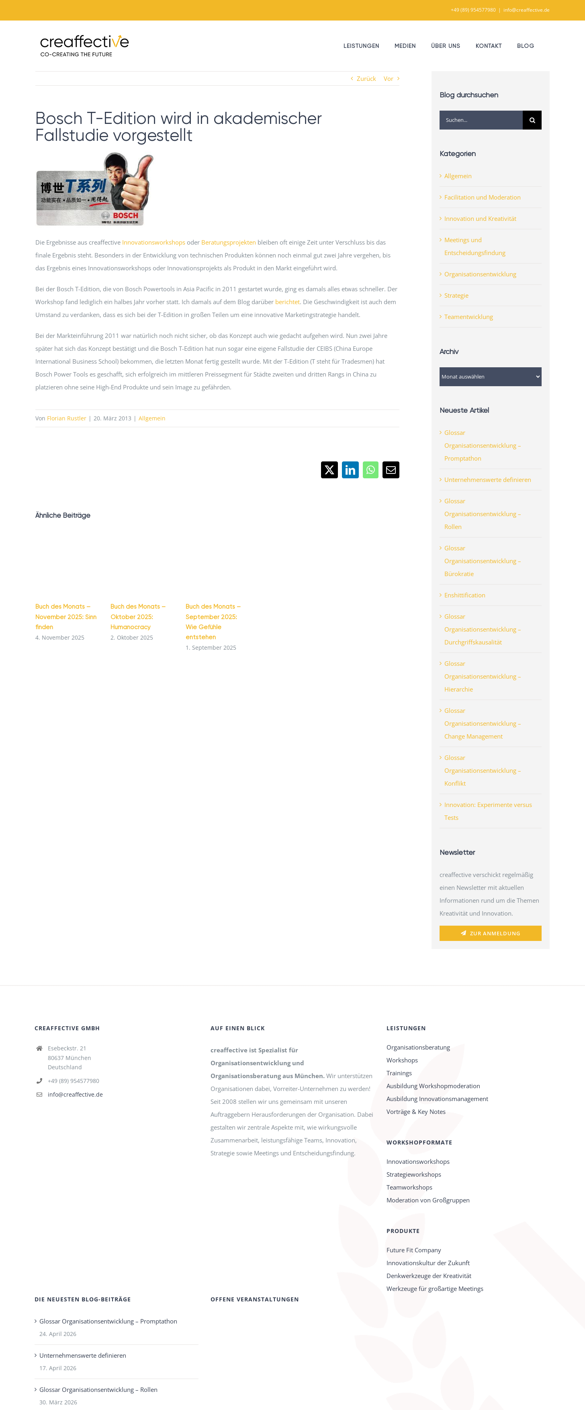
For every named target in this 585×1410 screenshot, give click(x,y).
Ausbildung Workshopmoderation (433, 1086)
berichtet (287, 302)
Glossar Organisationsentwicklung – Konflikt (482, 770)
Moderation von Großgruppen (428, 1200)
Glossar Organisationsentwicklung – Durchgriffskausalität (482, 629)
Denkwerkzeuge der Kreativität (429, 1276)
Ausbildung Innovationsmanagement (437, 1099)
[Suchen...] (481, 120)
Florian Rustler (66, 418)
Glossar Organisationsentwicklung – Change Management (482, 723)
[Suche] (532, 120)
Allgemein (152, 418)
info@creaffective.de (526, 9)
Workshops (402, 1060)
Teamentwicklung (468, 317)
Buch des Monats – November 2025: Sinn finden (65, 616)
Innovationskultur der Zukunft (428, 1263)
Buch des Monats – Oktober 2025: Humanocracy (138, 616)
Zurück (366, 78)
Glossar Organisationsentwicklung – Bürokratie (482, 561)
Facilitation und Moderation (482, 197)
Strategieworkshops (414, 1174)
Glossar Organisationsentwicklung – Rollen (482, 514)
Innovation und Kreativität (480, 218)
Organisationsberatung (418, 1047)
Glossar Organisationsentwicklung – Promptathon (482, 445)
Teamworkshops (409, 1187)
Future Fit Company (414, 1250)
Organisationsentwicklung (480, 274)
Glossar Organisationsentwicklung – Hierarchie (482, 676)
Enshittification (464, 595)
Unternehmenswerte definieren (487, 479)
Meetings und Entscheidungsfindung (474, 246)
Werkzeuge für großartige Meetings (435, 1288)
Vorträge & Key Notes (416, 1111)
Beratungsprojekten (228, 242)
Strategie (456, 295)
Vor (388, 78)
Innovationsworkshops (153, 242)
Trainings (399, 1073)
